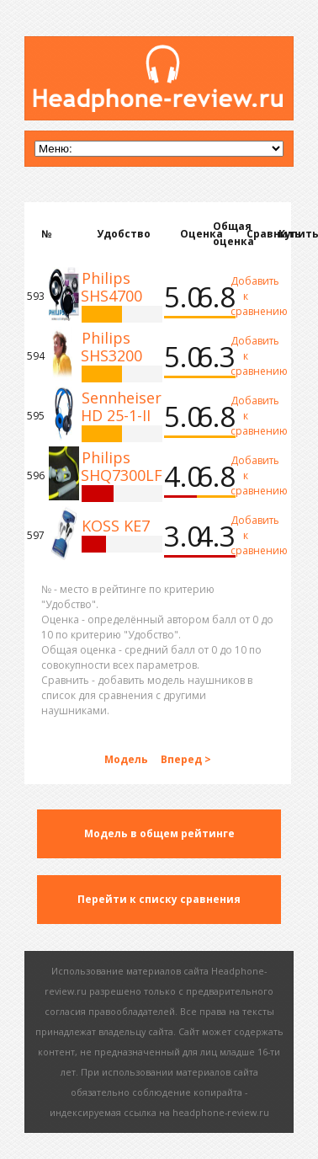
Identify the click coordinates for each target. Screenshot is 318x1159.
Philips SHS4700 (111, 287)
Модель (127, 759)
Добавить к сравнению (246, 296)
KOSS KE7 (116, 525)
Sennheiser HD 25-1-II (121, 406)
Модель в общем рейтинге (159, 833)
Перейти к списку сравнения (159, 899)
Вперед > (186, 759)
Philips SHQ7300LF (121, 466)
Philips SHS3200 (111, 347)
